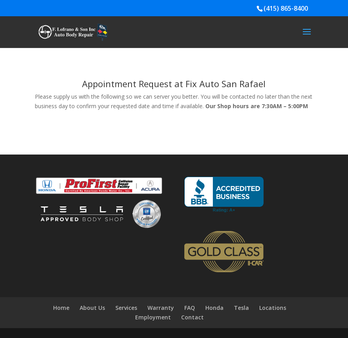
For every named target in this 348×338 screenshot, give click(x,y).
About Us (92, 307)
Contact (192, 317)
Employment (153, 317)
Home (61, 307)
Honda (214, 307)
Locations (272, 307)
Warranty (160, 307)
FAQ (189, 307)
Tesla (241, 307)
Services (126, 307)
